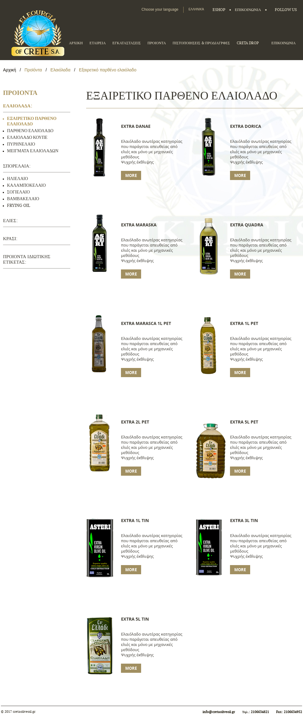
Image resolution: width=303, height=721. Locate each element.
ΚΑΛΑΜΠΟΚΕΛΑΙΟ (26, 185)
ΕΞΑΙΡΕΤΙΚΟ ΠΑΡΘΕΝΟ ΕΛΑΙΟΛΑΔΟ (32, 121)
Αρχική (10, 69)
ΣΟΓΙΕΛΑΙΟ (18, 192)
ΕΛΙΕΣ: (10, 220)
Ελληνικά (196, 9)
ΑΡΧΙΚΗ (76, 43)
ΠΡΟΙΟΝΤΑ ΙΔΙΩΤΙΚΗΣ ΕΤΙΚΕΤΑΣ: (26, 259)
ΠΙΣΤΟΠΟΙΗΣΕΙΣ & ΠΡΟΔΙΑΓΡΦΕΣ (201, 43)
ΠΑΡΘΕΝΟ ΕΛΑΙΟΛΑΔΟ (30, 130)
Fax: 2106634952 (289, 712)
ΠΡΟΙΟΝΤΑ (157, 43)
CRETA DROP (248, 43)
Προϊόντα (33, 69)
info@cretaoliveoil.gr (219, 712)
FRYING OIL (18, 205)
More (131, 175)
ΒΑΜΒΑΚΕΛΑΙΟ (23, 198)
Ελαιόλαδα (60, 69)
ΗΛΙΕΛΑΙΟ (17, 178)
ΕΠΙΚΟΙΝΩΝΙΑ (248, 9)
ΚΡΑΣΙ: (10, 238)
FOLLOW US (286, 9)
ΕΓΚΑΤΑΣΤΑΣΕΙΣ (126, 43)
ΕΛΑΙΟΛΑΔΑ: (17, 106)
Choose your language (159, 9)
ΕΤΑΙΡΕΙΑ (97, 43)
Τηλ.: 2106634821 (256, 712)
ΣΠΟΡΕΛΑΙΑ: (17, 166)
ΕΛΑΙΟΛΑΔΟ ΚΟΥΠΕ (27, 137)
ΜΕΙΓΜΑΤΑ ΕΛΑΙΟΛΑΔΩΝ (32, 150)
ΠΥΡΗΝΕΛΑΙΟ (21, 144)
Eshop (219, 9)
